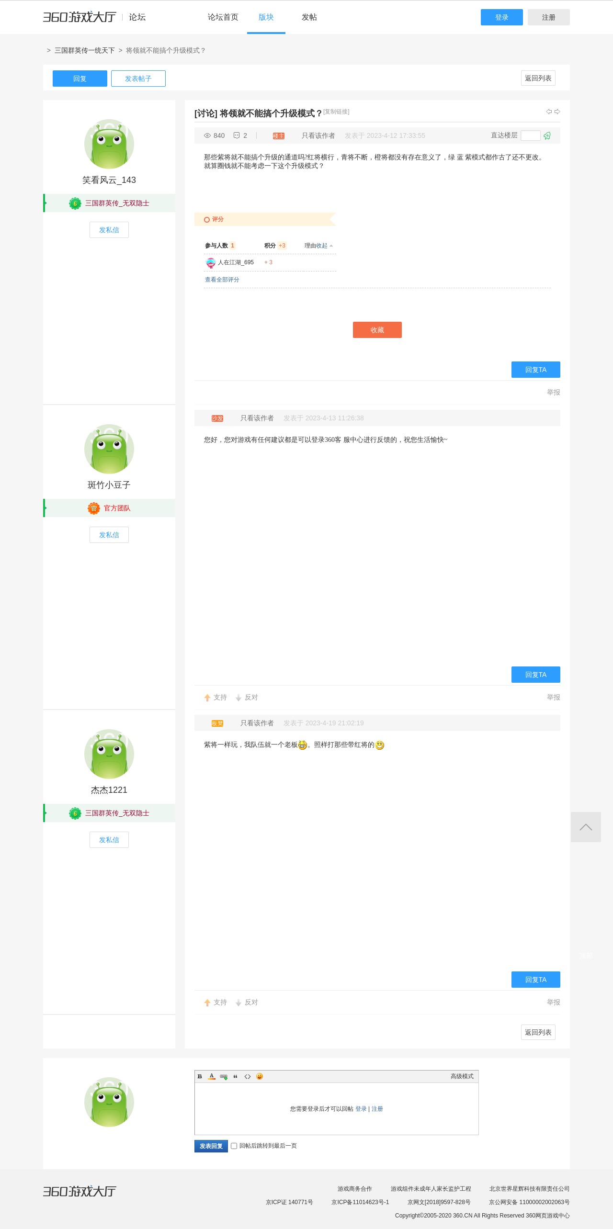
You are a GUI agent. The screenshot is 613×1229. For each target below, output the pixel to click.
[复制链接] (336, 111)
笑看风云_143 (109, 180)
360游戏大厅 (89, 1197)
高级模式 (462, 1076)
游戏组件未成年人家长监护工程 (431, 1188)
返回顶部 (586, 827)
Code (247, 1076)
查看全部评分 (222, 279)
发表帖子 (138, 78)
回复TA (536, 369)
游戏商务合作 (355, 1188)
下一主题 (557, 111)
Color (211, 1076)
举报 (553, 392)
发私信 (109, 230)
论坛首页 (223, 17)
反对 (251, 697)
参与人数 (220, 245)
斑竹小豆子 (109, 485)
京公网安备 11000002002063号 (529, 1202)
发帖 (309, 17)
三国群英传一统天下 (85, 50)
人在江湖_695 (236, 262)
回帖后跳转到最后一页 (264, 1145)
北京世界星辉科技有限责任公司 (529, 1188)
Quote (235, 1076)
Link (223, 1076)
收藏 (377, 330)
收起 (322, 245)
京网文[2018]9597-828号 (439, 1202)
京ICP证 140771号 (289, 1202)
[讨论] (205, 113)
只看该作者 (318, 135)
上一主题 (549, 111)
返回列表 (538, 78)
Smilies (259, 1076)
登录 (502, 17)
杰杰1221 (109, 790)
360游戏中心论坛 (98, 21)
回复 (80, 78)
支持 (220, 697)
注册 (549, 17)
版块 (266, 17)
